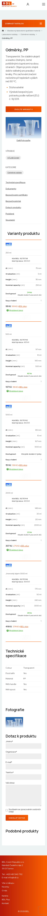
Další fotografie (23, 140)
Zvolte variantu (23, 109)
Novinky (5, 886)
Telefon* (10, 772)
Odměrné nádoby (28, 34)
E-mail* (9, 762)
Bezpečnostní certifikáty (17, 195)
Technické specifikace (15, 182)
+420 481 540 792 (14, 874)
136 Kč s (19, 465)
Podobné (10, 213)
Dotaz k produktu (13, 207)
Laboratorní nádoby (10, 34)
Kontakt (5, 903)
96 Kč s (20, 387)
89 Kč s (19, 306)
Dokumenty (11, 188)
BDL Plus (6, 899)
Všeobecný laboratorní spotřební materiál (23, 31)
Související (10, 220)
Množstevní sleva (14, 310)
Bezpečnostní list (13, 201)
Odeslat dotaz (17, 818)
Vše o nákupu (8, 883)
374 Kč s (20, 626)
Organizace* (11, 751)
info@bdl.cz (13, 877)
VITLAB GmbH (13, 158)
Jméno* (9, 741)
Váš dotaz (10, 783)
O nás (4, 890)
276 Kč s (21, 546)
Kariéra (5, 895)
